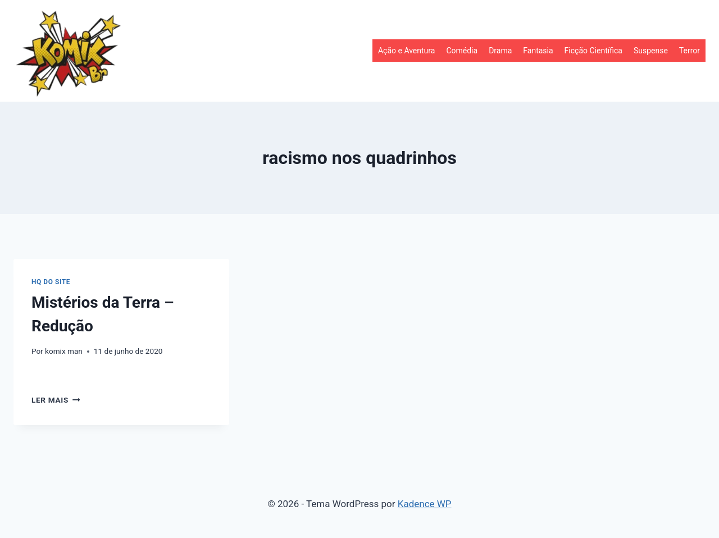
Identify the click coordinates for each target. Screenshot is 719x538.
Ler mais (55, 399)
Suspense (651, 50)
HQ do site (50, 282)
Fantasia (538, 50)
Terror (689, 50)
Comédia (461, 50)
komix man (64, 350)
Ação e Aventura (406, 50)
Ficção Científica (593, 50)
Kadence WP (425, 503)
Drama (500, 50)
